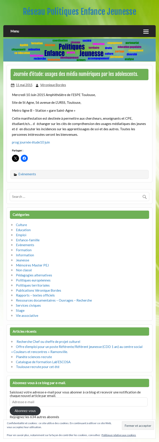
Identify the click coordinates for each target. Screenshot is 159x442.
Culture (21, 225)
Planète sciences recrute (34, 357)
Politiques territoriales (33, 285)
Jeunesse (22, 260)
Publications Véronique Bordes (38, 290)
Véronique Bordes (53, 85)
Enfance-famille (28, 240)
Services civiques (28, 305)
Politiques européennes (33, 280)
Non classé (24, 270)
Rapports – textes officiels (35, 295)
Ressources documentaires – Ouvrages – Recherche (54, 300)
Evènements (27, 174)
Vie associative (27, 315)
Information (25, 255)
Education (23, 230)
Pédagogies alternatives (34, 275)
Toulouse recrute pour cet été (37, 367)
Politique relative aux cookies (119, 435)
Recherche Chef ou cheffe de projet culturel (48, 342)
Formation (24, 250)
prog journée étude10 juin (31, 142)
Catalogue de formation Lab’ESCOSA (43, 362)
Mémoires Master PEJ (32, 265)
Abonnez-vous (25, 411)
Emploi (21, 235)
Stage (20, 310)
